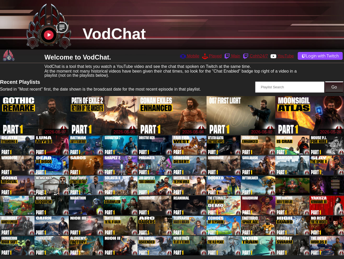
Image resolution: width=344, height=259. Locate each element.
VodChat (114, 34)
